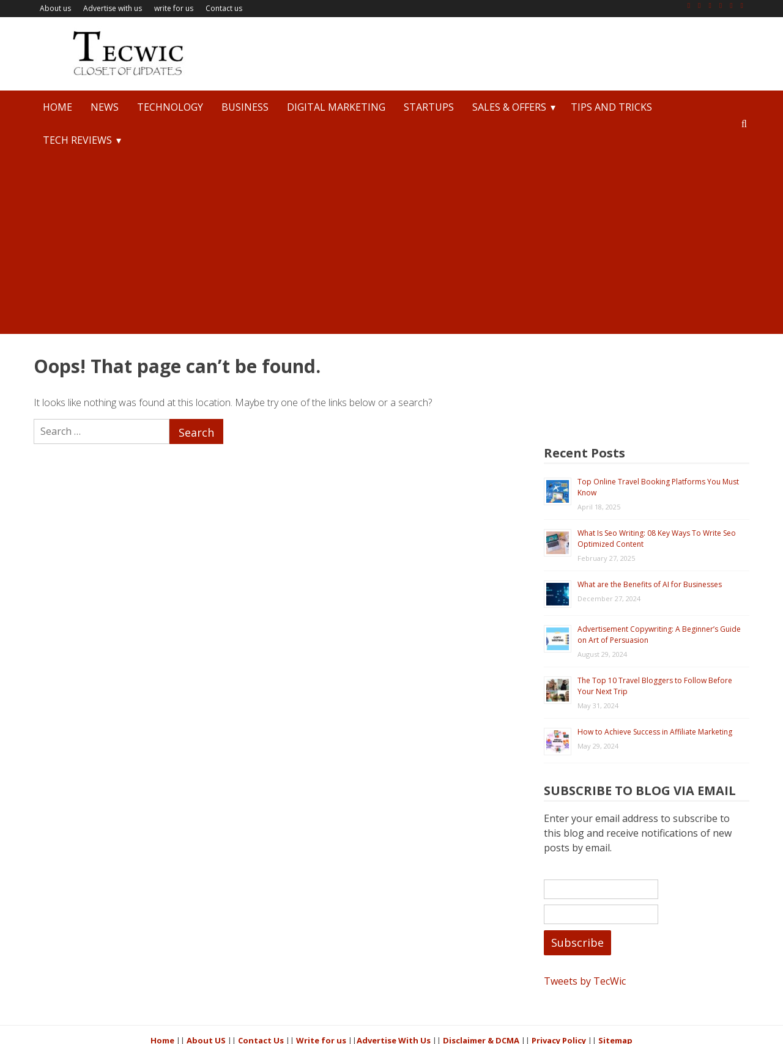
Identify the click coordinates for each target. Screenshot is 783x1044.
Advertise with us (112, 8)
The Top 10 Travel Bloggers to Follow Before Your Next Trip (664, 594)
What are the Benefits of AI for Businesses (671, 492)
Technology (170, 107)
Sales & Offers (509, 107)
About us (55, 8)
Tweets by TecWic (607, 914)
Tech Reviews (77, 140)
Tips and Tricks (611, 107)
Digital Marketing (336, 107)
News (105, 107)
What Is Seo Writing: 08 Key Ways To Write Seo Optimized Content (671, 446)
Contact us (224, 8)
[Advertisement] (391, 248)
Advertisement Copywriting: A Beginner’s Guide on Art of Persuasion (669, 542)
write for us (173, 8)
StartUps (429, 107)
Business (245, 107)
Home (57, 107)
